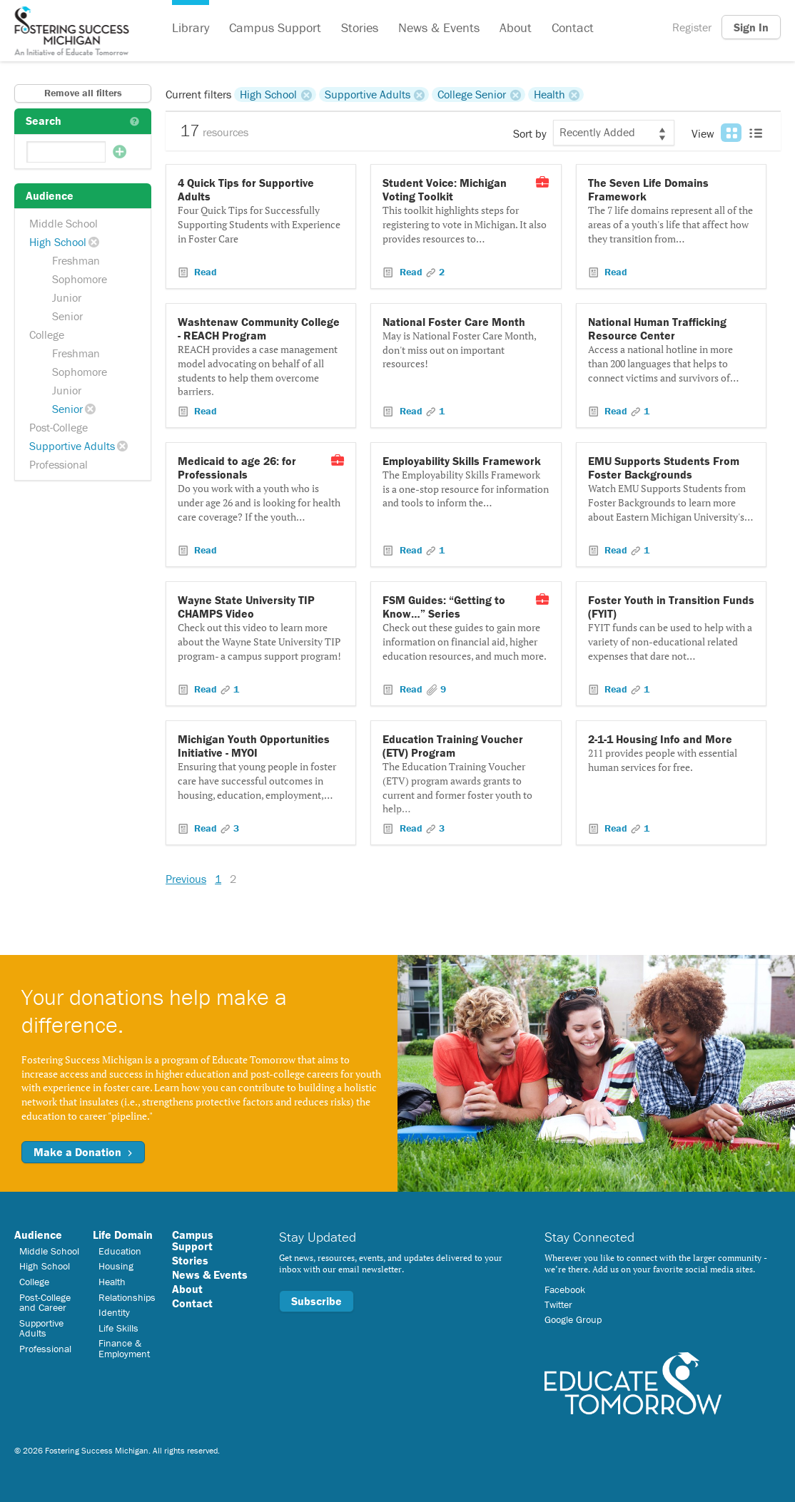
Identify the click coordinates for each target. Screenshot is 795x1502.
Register (692, 27)
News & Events (439, 27)
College (46, 334)
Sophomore (79, 279)
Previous (186, 879)
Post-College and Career (45, 1302)
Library (190, 27)
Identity (114, 1312)
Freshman (76, 260)
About (516, 27)
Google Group (573, 1319)
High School (57, 242)
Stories (359, 27)
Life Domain (123, 1234)
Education (119, 1251)
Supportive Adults (72, 446)
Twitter (558, 1304)
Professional (58, 464)
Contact (573, 27)
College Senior (471, 94)
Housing (115, 1266)
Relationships (127, 1297)
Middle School (63, 223)
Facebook (565, 1289)
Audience (38, 1234)
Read (204, 271)
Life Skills (118, 1328)
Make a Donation (83, 1152)
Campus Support (275, 27)
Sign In (751, 27)
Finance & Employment (124, 1348)
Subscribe (316, 1301)
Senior (67, 316)
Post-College (58, 427)
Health (549, 94)
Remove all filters (83, 92)
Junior (66, 297)
